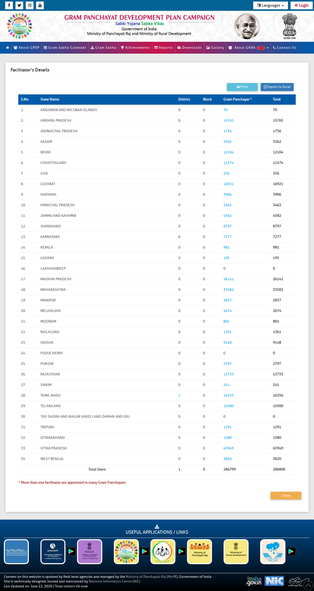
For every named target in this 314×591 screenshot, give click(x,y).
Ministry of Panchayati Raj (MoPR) (152, 576)
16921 (228, 184)
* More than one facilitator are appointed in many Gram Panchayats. (72, 482)
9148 (227, 342)
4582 (227, 216)
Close (286, 495)
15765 (228, 120)
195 (226, 258)
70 (225, 110)
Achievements (135, 47)
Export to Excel (277, 87)
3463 (227, 205)
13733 (228, 374)
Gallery (215, 47)
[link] (139, 24)
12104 (228, 152)
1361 (227, 332)
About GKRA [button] (248, 47)
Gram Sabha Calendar (65, 47)
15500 (228, 406)
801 (226, 321)
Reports (163, 47)
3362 (227, 141)
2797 (227, 364)
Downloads (189, 47)
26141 (228, 279)
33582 (228, 290)
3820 (227, 459)
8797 (227, 226)
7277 (227, 237)
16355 (228, 395)
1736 (227, 131)
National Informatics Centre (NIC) (114, 581)
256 (226, 173)
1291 (227, 427)
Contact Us (284, 47)
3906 (227, 194)
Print (242, 87)
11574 (228, 163)
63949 (228, 448)
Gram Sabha (103, 47)
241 (226, 385)
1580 (227, 438)
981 (226, 247)
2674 (227, 311)
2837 (227, 300)
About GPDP (26, 47)
